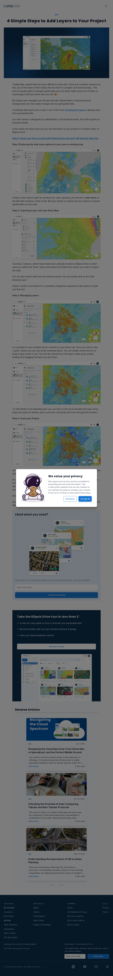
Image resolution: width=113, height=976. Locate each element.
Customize (69, 498)
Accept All (83, 498)
